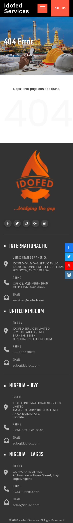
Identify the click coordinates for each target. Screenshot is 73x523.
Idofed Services (16, 8)
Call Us (60, 8)
